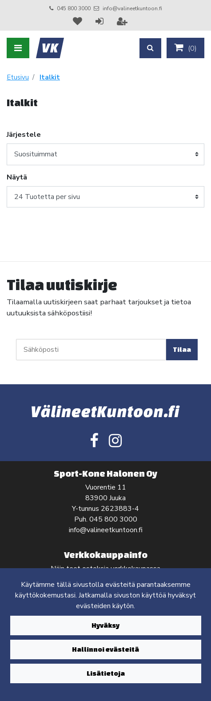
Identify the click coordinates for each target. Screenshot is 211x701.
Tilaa (182, 349)
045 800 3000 (74, 8)
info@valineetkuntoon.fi (132, 8)
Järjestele (24, 134)
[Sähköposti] (91, 349)
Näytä (17, 177)
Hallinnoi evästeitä (105, 649)
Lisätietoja (106, 673)
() (185, 48)
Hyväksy (105, 625)
